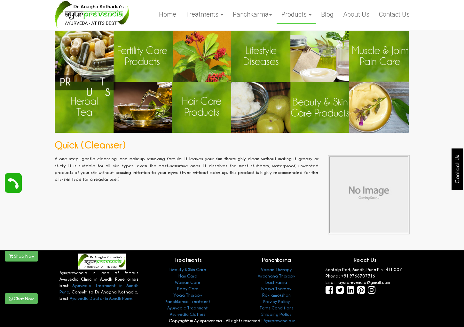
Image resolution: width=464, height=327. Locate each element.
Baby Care (187, 288)
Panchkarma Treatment (187, 301)
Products (296, 14)
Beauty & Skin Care (187, 269)
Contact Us (394, 14)
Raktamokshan (276, 295)
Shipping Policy (276, 314)
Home (167, 14)
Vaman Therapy (276, 269)
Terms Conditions (276, 307)
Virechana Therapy (276, 275)
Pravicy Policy (276, 301)
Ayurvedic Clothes (187, 314)
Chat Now (21, 298)
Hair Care (187, 275)
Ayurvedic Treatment (187, 307)
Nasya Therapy (276, 288)
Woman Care (187, 282)
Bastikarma (276, 282)
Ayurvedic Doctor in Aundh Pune (100, 298)
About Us (356, 14)
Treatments (204, 14)
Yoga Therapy (187, 295)
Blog (327, 14)
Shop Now (21, 256)
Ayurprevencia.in (279, 320)
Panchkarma (252, 14)
